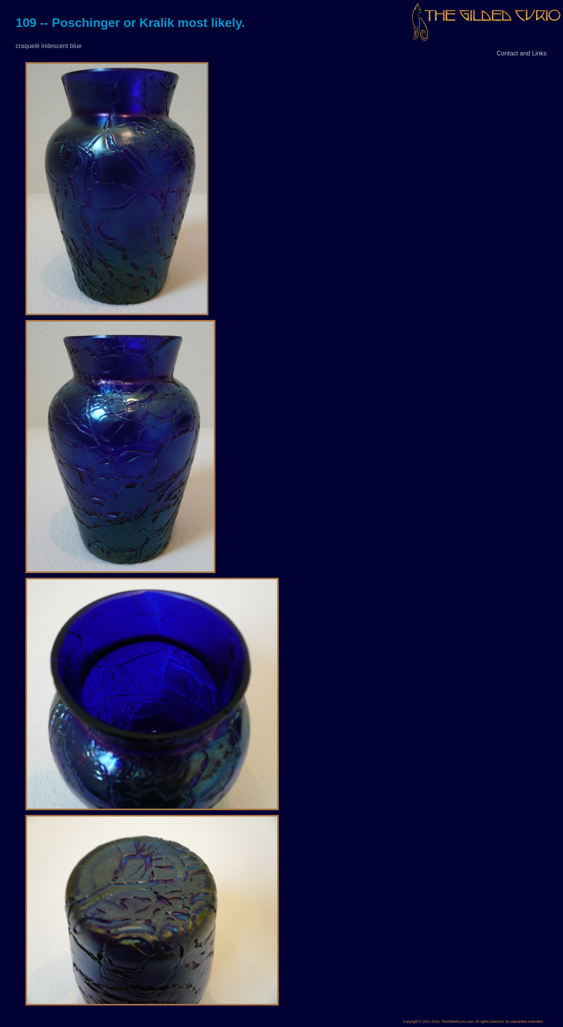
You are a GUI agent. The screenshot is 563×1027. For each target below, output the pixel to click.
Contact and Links (522, 53)
